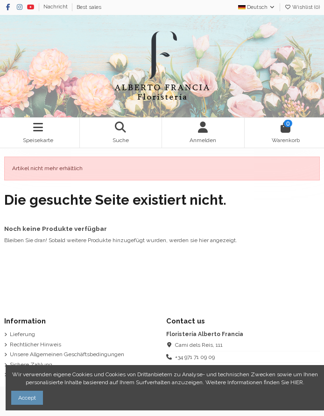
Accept (27, 397)
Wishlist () (302, 7)
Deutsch (256, 7)
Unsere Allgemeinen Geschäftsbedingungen (67, 354)
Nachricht (56, 7)
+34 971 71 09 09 (195, 357)
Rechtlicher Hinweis (35, 344)
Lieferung (22, 334)
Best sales (89, 7)
